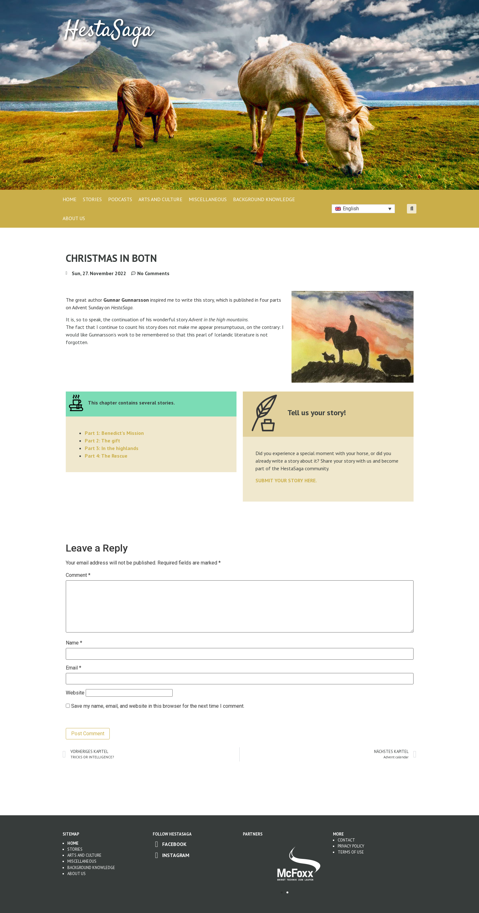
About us (76, 873)
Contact (346, 840)
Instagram (175, 855)
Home (70, 199)
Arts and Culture (84, 855)
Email (73, 667)
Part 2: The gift (102, 440)
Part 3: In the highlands (111, 448)
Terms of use (351, 852)
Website (75, 692)
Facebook (174, 844)
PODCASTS (120, 199)
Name (74, 642)
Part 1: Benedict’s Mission (114, 433)
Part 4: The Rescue (106, 456)
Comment (78, 575)
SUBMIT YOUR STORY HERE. (286, 480)
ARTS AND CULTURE (160, 199)
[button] (411, 208)
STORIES (92, 199)
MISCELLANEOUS (208, 199)
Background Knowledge (91, 867)
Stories (75, 849)
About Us (74, 218)
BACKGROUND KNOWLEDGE (264, 199)
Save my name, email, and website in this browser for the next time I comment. (157, 706)
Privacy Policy (351, 846)
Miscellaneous (81, 861)
